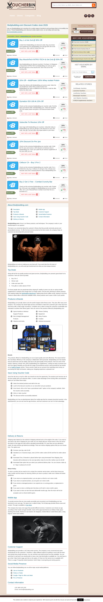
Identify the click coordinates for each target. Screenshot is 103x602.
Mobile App (42, 209)
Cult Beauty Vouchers (79, 88)
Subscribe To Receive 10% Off (32, 122)
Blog (39, 16)
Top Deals (16, 212)
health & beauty (15, 367)
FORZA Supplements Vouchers (82, 100)
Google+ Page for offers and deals (23, 575)
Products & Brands (18, 214)
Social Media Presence (45, 214)
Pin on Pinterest (17, 578)
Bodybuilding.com (26, 36)
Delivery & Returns (18, 219)
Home (12, 16)
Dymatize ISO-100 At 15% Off (31, 101)
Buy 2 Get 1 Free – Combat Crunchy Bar (36, 182)
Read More (87, 599)
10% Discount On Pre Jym (30, 142)
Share (65, 55)
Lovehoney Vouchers (79, 93)
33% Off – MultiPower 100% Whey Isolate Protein (39, 80)
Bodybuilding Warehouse (29, 293)
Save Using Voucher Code (20, 216)
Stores (20, 16)
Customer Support (44, 212)
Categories (29, 16)
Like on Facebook (18, 570)
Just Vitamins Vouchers (80, 98)
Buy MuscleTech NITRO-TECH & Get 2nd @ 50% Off (41, 59)
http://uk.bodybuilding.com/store (14, 32)
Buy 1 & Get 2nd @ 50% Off (31, 40)
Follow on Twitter (18, 573)
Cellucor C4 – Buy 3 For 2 (30, 162)
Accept (80, 599)
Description (16, 209)
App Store (29, 505)
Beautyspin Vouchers (79, 95)
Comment (57, 55)
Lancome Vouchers (79, 90)
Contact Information (44, 216)
